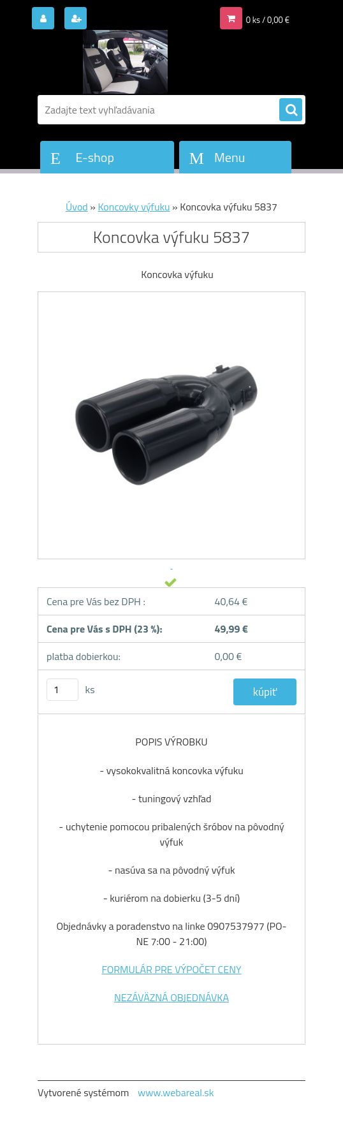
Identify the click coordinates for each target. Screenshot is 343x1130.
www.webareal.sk (176, 1092)
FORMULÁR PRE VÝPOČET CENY (171, 969)
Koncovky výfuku (134, 206)
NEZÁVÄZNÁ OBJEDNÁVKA (171, 997)
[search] (290, 110)
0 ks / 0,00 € (267, 19)
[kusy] (62, 690)
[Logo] (125, 62)
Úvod (77, 206)
